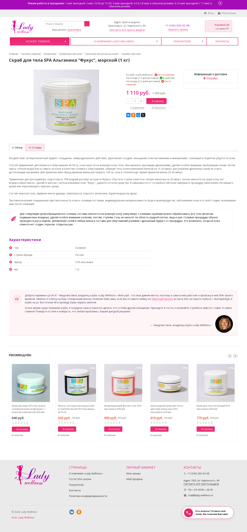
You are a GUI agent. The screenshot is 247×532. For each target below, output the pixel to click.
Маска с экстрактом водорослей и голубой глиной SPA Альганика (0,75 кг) (76, 409)
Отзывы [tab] (35, 147)
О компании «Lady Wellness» (114, 41)
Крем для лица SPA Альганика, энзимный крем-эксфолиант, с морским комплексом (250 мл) (29, 409)
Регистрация (227, 13)
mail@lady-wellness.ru (200, 495)
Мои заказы (133, 473)
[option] (31, 401)
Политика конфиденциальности (88, 496)
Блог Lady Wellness (23, 517)
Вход (209, 13)
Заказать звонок (178, 29)
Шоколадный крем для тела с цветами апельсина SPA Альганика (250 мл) (166, 409)
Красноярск (74, 29)
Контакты (222, 41)
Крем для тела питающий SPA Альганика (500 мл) (213, 407)
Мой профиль (134, 479)
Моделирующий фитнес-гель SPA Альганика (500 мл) (122, 407)
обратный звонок (162, 299)
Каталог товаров (38, 41)
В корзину (156, 101)
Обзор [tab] (17, 147)
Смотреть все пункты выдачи (127, 30)
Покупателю (182, 41)
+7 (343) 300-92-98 (177, 25)
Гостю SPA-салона (80, 479)
